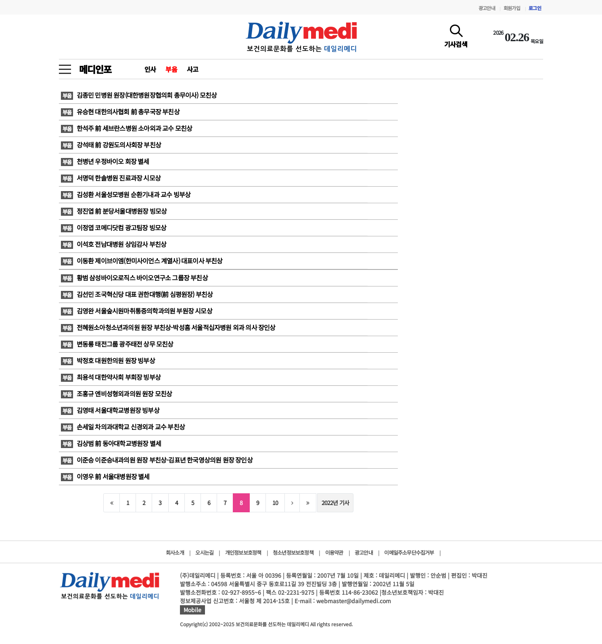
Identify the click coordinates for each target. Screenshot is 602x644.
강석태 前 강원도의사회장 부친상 (111, 144)
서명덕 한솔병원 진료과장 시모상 (111, 178)
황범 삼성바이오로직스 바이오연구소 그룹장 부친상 (134, 277)
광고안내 (487, 7)
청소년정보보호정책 (293, 552)
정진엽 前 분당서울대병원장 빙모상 (114, 211)
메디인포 (95, 69)
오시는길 (204, 552)
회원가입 (512, 7)
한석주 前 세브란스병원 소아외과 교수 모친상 (126, 128)
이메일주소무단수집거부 (409, 552)
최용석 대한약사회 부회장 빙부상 (112, 377)
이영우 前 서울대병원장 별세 (105, 476)
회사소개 (175, 552)
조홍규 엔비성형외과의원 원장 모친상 (116, 393)
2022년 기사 (335, 503)
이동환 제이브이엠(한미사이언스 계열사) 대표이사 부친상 (142, 260)
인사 (150, 69)
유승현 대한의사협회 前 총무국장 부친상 (120, 111)
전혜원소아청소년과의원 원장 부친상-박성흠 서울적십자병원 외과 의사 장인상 (168, 327)
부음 (171, 69)
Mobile (192, 610)
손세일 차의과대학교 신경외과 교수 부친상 (123, 426)
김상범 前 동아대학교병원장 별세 (111, 443)
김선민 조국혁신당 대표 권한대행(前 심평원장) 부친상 (137, 294)
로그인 (535, 7)
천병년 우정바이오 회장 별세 (105, 161)
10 (275, 503)
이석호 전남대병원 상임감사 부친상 (113, 244)
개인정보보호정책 (243, 552)
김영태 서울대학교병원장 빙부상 (110, 410)
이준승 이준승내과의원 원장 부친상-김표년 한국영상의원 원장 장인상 (157, 460)
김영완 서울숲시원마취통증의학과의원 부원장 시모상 (136, 311)
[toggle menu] (65, 67)
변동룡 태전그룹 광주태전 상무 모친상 (117, 344)
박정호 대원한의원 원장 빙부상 (108, 360)
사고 (192, 69)
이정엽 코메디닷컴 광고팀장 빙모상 (113, 227)
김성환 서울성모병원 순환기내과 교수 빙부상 (125, 194)
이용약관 (334, 552)
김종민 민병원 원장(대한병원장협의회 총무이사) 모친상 (139, 95)
